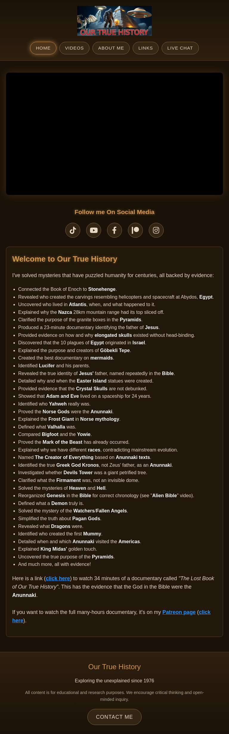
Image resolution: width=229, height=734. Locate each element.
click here (58, 578)
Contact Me (114, 717)
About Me (111, 47)
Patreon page (179, 612)
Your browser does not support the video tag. (114, 134)
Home (43, 47)
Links (145, 47)
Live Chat (180, 47)
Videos (74, 47)
